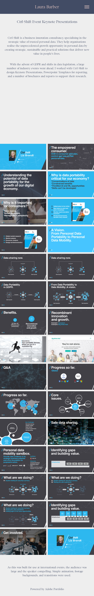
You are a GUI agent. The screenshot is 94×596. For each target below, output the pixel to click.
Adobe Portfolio (54, 589)
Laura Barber (47, 6)
